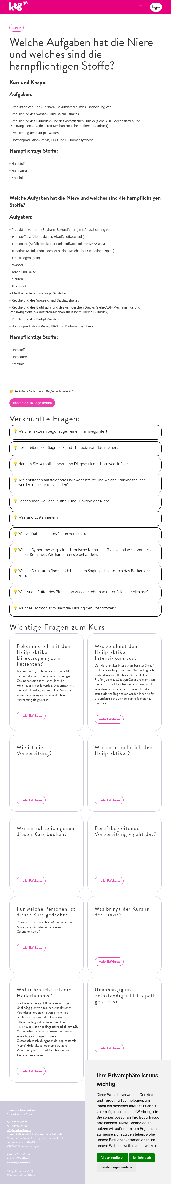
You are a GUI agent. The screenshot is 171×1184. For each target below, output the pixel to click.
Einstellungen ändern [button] (116, 1167)
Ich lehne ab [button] (142, 1157)
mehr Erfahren (31, 716)
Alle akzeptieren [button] (112, 1157)
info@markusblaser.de (19, 1130)
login (156, 7)
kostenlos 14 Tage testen (32, 403)
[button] (140, 7)
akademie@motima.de (19, 1162)
